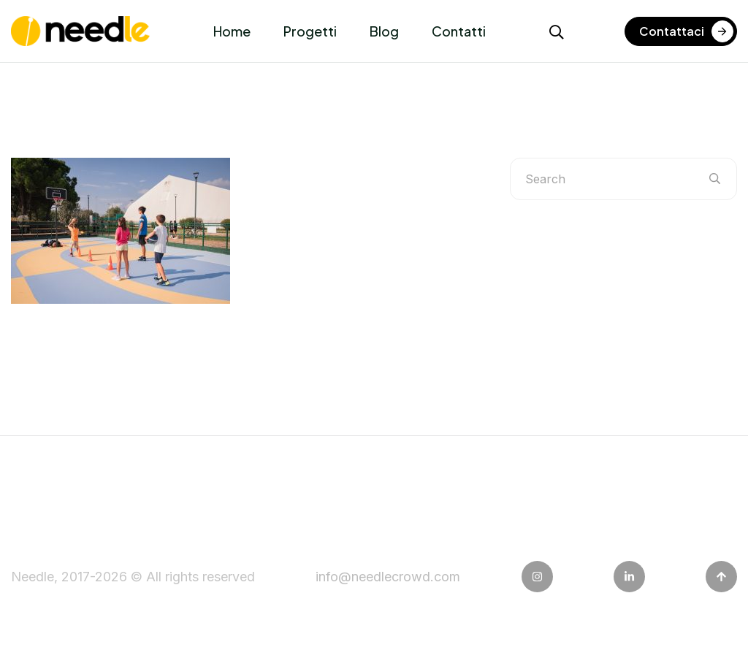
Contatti (459, 31)
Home (232, 31)
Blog (384, 31)
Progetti (310, 31)
